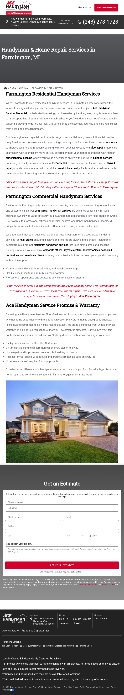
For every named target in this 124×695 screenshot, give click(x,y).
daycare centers (72, 250)
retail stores (26, 239)
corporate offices (52, 250)
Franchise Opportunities (35, 630)
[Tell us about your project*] (62, 552)
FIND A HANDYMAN (19, 88)
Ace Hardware (10, 630)
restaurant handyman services (51, 244)
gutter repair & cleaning (19, 158)
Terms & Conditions (88, 585)
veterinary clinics (34, 255)
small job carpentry (69, 168)
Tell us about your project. (18, 544)
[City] (33, 535)
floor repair (97, 147)
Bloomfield (39, 88)
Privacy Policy (108, 585)
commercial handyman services (53, 210)
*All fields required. (14, 502)
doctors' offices (91, 250)
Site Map (68, 687)
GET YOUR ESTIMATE (62, 565)
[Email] (91, 517)
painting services (102, 158)
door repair (111, 142)
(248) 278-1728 (100, 22)
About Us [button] (84, 7)
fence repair (60, 163)
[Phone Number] (33, 517)
